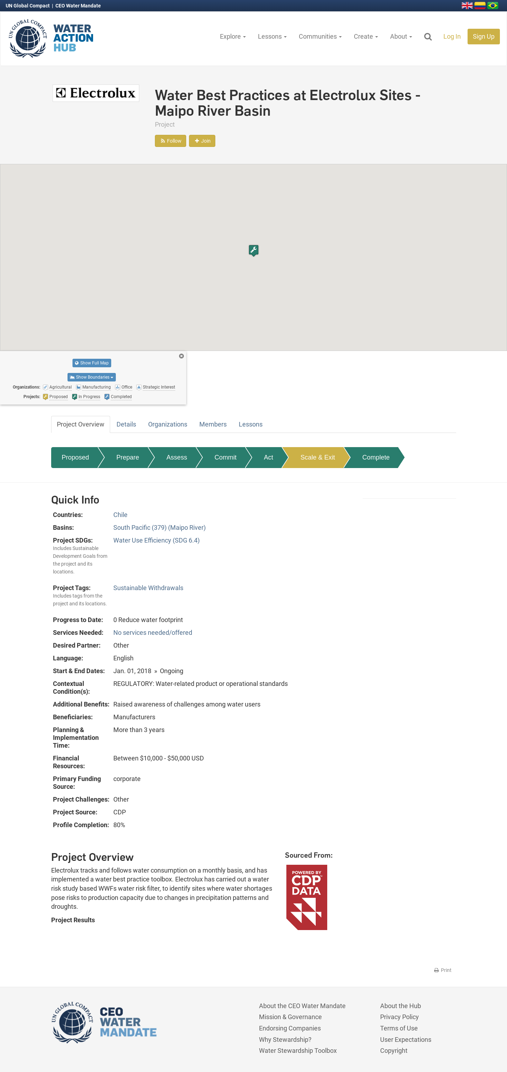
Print (442, 970)
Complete (376, 457)
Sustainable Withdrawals (148, 588)
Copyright (394, 1050)
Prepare (128, 457)
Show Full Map (92, 363)
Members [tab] (213, 424)
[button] (253, 250)
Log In (452, 36)
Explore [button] (233, 36)
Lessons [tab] (251, 424)
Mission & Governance (290, 1017)
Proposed (75, 457)
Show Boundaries (91, 377)
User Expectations (405, 1039)
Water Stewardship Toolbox (298, 1050)
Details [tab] (126, 424)
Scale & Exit (318, 457)
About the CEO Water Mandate (302, 1006)
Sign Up (484, 36)
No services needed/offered (152, 632)
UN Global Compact (28, 6)
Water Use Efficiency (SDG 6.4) (156, 540)
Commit (226, 457)
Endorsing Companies (290, 1028)
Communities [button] (320, 36)
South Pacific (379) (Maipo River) (159, 527)
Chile (120, 514)
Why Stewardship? (285, 1039)
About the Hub (400, 1006)
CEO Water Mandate (78, 6)
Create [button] (366, 36)
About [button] (401, 36)
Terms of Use (399, 1028)
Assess (177, 457)
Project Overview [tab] (80, 424)
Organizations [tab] (167, 424)
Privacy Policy (399, 1017)
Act (268, 457)
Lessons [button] (272, 36)
